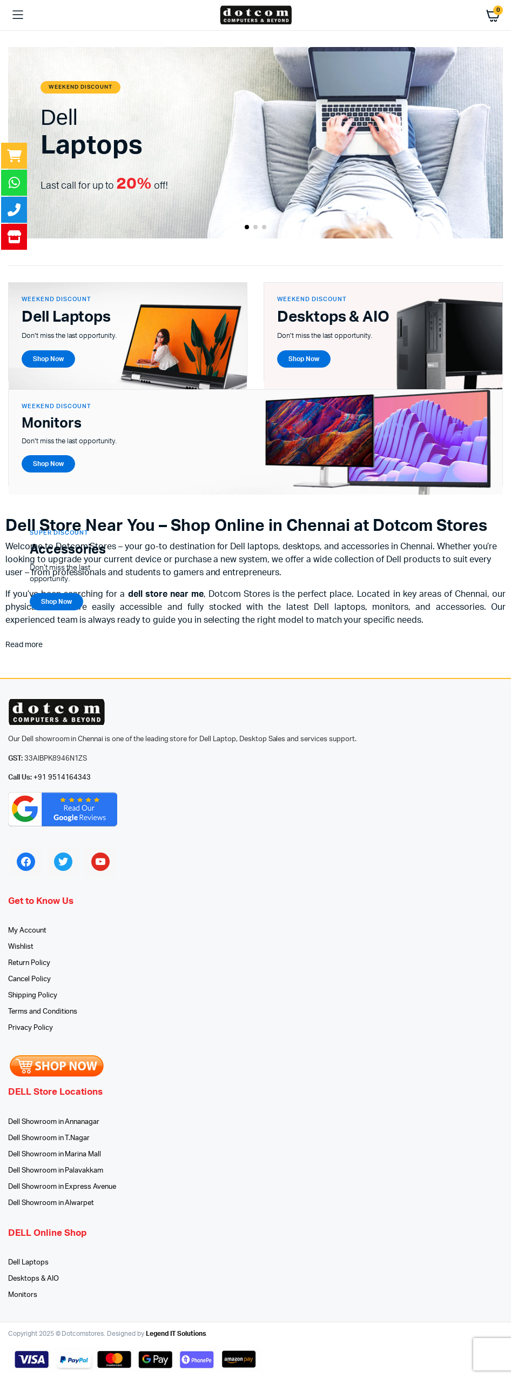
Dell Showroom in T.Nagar (49, 1138)
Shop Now (56, 601)
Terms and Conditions (42, 1011)
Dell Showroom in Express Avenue (62, 1186)
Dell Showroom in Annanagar (53, 1122)
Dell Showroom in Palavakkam (55, 1170)
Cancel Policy (29, 979)
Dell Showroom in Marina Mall (54, 1154)
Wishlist (20, 946)
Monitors (22, 1295)
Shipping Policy (32, 995)
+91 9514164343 (62, 777)
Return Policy (29, 963)
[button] (247, 227)
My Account (27, 930)
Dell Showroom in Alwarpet (51, 1203)
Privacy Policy (30, 1027)
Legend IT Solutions (176, 1333)
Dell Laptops (28, 1262)
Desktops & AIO (33, 1278)
